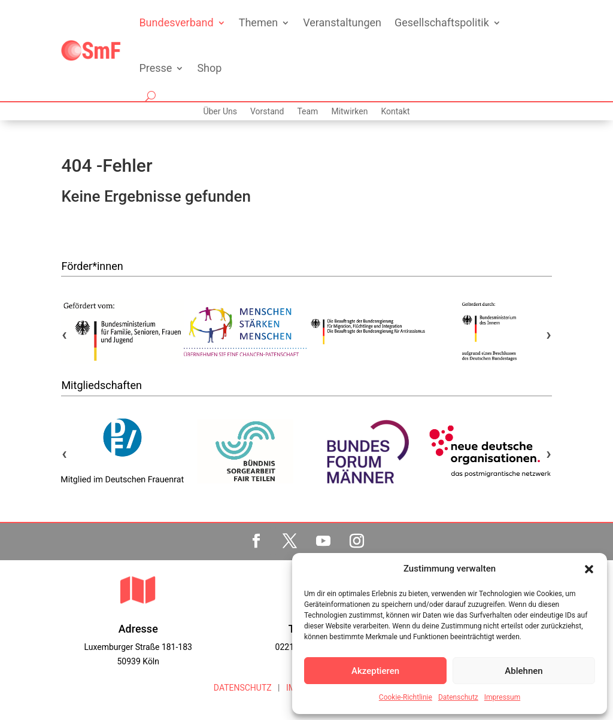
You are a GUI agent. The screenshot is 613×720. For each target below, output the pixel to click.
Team (307, 111)
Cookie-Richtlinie (405, 697)
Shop (209, 68)
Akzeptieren (375, 671)
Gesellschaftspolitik (441, 22)
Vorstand (267, 111)
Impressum (502, 697)
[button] (589, 569)
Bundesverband (176, 22)
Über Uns (220, 111)
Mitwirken (349, 111)
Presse (155, 68)
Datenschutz (458, 697)
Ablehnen (523, 671)
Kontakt (395, 111)
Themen (258, 22)
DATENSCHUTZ (243, 687)
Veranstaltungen (342, 22)
